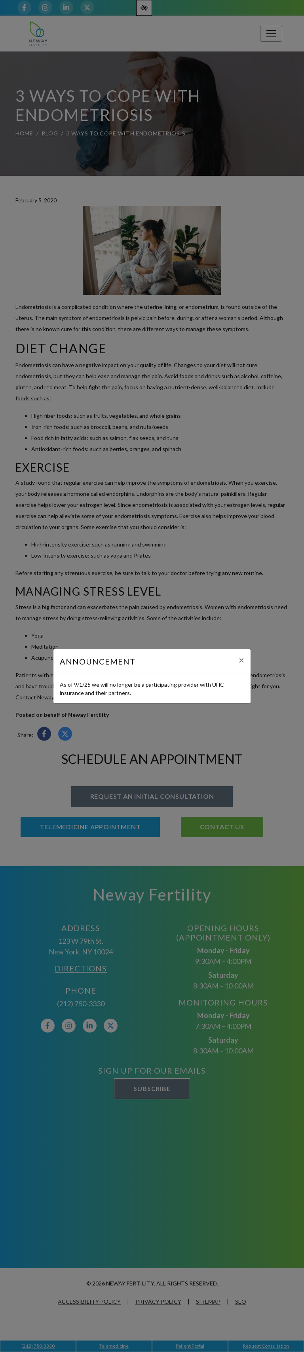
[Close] (241, 660)
